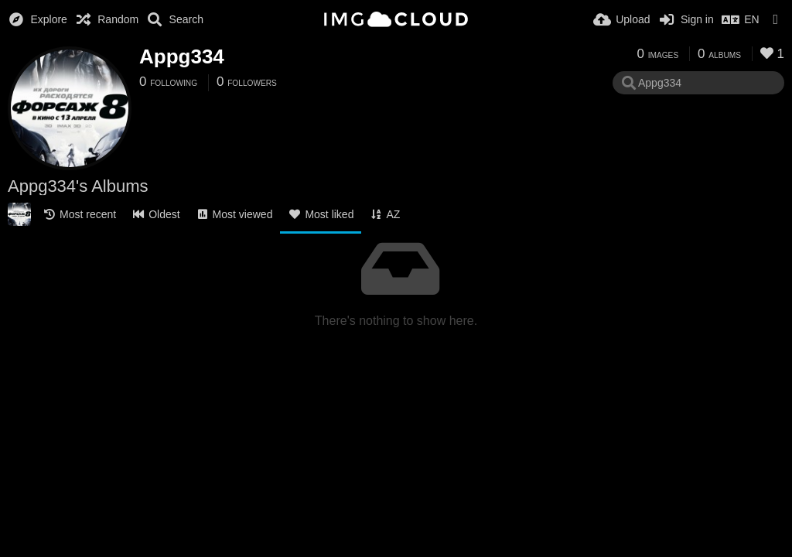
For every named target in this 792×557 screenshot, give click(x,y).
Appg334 (181, 56)
